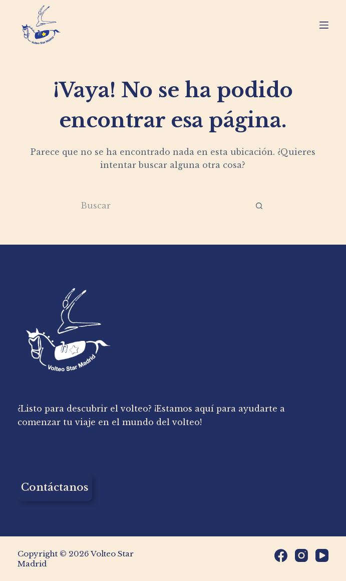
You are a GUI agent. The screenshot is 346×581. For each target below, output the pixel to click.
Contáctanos (55, 487)
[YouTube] (321, 555)
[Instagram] (301, 555)
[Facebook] (280, 555)
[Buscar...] (159, 206)
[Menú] (323, 25)
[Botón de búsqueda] (259, 206)
